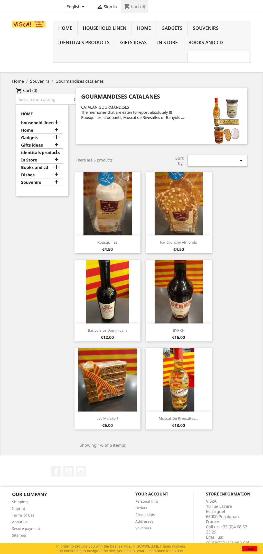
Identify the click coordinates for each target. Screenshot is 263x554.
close (250, 549)
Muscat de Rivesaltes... (178, 418)
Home (65, 28)
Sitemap (19, 535)
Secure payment (26, 528)
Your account (151, 494)
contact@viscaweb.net (227, 542)
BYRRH (178, 330)
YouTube (68, 471)
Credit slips (145, 514)
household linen (104, 28)
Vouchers (143, 528)
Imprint (18, 508)
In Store (167, 42)
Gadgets (172, 28)
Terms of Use (23, 515)
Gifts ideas (133, 42)
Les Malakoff (107, 418)
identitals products (84, 42)
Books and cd (205, 42)
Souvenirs (206, 28)
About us (19, 521)
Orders (141, 507)
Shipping (20, 501)
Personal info (146, 501)
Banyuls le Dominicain (107, 330)
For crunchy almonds (178, 242)
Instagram (81, 471)
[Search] (48, 99)
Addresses (144, 521)
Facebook (56, 471)
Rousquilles (107, 242)
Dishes (28, 175)
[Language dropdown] (76, 7)
